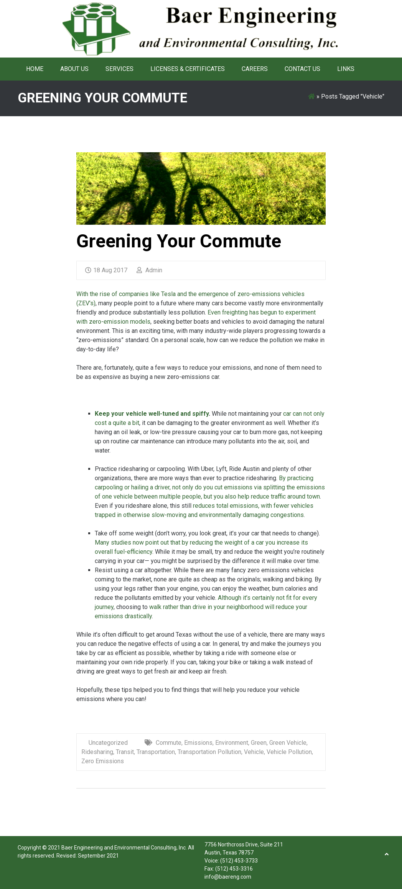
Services (119, 68)
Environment (231, 742)
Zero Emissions (102, 761)
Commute (168, 742)
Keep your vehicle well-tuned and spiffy (152, 413)
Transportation (156, 752)
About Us (74, 68)
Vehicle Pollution (289, 752)
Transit (125, 752)
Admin (149, 270)
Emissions (198, 742)
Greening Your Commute (178, 241)
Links (345, 68)
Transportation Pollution (209, 752)
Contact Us (302, 68)
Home (34, 68)
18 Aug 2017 (106, 270)
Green (259, 742)
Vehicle (254, 752)
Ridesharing (97, 752)
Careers (255, 68)
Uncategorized (108, 742)
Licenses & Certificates (187, 68)
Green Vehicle (287, 742)
